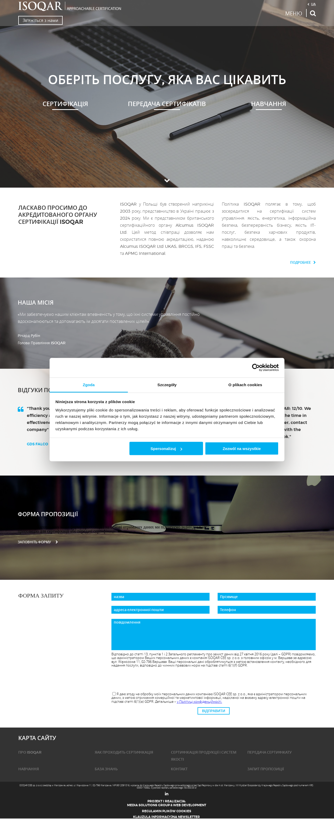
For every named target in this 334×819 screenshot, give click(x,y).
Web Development (189, 805)
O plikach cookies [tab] (245, 384)
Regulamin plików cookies (166, 811)
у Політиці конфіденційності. (199, 701)
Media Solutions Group (148, 805)
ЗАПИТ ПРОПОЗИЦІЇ (265, 769)
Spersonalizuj (166, 448)
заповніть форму (38, 542)
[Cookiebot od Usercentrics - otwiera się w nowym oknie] (256, 368)
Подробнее (303, 262)
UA (313, 4)
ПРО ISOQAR (29, 752)
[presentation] (213, 680)
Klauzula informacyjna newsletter (166, 816)
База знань (106, 769)
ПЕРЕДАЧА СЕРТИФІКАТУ (269, 752)
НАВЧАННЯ (28, 769)
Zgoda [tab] (89, 384)
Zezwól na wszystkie (242, 448)
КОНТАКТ (179, 769)
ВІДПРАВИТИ (213, 711)
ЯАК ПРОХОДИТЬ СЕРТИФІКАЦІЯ (124, 752)
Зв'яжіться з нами (40, 20)
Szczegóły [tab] (166, 384)
